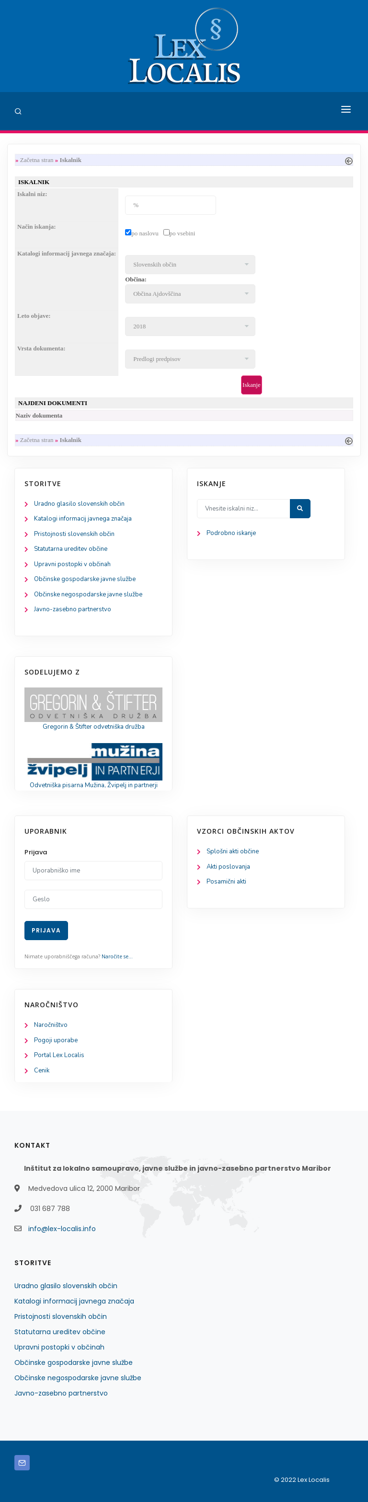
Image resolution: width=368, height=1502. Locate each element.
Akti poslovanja (228, 866)
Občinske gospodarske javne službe (85, 579)
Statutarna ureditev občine (70, 549)
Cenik (41, 1070)
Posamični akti (226, 881)
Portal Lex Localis (59, 1055)
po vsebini (183, 233)
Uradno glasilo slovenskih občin (79, 504)
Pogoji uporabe (56, 1040)
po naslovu (145, 233)
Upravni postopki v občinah (72, 564)
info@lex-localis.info (62, 1229)
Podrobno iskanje (231, 533)
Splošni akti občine (233, 851)
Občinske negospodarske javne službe (88, 594)
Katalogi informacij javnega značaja (83, 518)
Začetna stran (37, 159)
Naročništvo (51, 1025)
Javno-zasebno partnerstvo (72, 609)
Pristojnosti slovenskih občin (74, 534)
